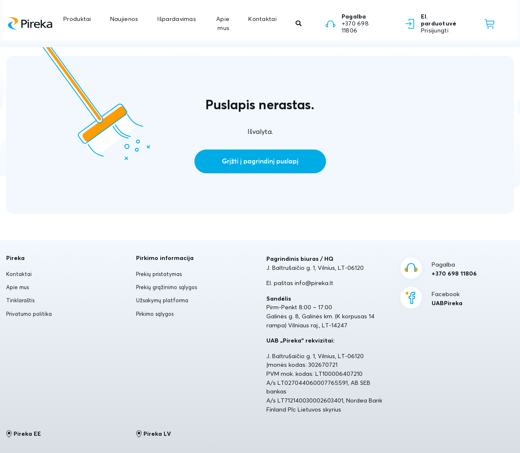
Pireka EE (23, 434)
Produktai (77, 19)
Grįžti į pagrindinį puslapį (260, 161)
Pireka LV (153, 434)
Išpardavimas (176, 19)
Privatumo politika (29, 313)
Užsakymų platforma (162, 300)
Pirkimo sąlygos (154, 313)
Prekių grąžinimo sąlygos (166, 287)
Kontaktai (262, 19)
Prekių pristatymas (159, 274)
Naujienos (124, 19)
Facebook (447, 299)
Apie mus (222, 23)
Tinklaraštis (20, 300)
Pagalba (454, 269)
